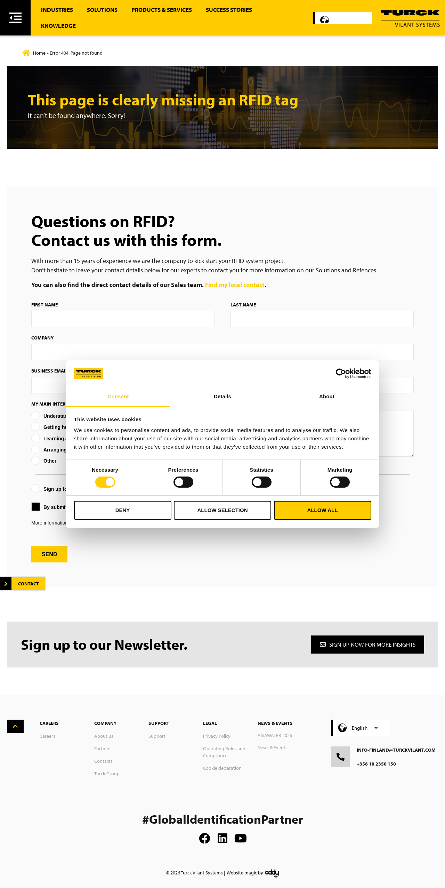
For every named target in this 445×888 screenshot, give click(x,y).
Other (49, 461)
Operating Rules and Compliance (224, 752)
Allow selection (222, 510)
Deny (122, 510)
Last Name (243, 305)
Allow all (322, 510)
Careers (47, 736)
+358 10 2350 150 (376, 764)
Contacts (103, 761)
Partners (103, 748)
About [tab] (326, 396)
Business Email (49, 371)
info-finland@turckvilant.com (396, 750)
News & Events (273, 747)
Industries (57, 9)
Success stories (229, 9)
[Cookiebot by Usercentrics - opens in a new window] (340, 373)
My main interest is (55, 404)
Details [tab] (222, 396)
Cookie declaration (222, 768)
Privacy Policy (216, 736)
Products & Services (161, 9)
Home (39, 53)
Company (42, 338)
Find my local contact (235, 285)
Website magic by (245, 873)
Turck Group (107, 773)
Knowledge (58, 25)
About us (103, 736)
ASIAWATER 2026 (275, 735)
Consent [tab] (118, 396)
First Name (44, 305)
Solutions (102, 9)
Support (156, 736)
